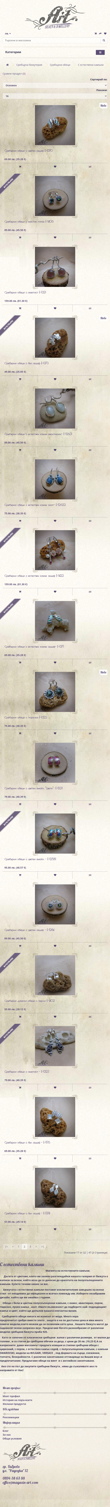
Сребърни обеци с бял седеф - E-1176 (27, 1142)
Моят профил (11, 1396)
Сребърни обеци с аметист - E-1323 (26, 1071)
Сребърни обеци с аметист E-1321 (25, 292)
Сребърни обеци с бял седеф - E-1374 (27, 1213)
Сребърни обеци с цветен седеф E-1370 (28, 150)
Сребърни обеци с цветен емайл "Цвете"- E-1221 (33, 788)
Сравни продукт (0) (14, 73)
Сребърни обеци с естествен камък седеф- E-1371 (34, 646)
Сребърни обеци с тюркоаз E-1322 (25, 717)
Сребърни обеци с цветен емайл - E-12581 (30, 859)
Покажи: (101, 90)
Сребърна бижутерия (29, 64)
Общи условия (12, 1438)
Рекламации (11, 1417)
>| (42, 1246)
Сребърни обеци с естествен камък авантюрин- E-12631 (38, 434)
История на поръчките (17, 1400)
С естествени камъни (91, 64)
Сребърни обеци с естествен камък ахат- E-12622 (35, 504)
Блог (5, 1430)
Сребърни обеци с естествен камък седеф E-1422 (34, 575)
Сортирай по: (98, 79)
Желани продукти (14, 1404)
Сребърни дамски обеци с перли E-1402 (29, 1000)
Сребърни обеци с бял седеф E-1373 (26, 363)
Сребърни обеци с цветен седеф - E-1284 (29, 929)
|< (6, 1246)
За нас (7, 1434)
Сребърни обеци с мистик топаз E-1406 (28, 221)
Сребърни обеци (60, 64)
